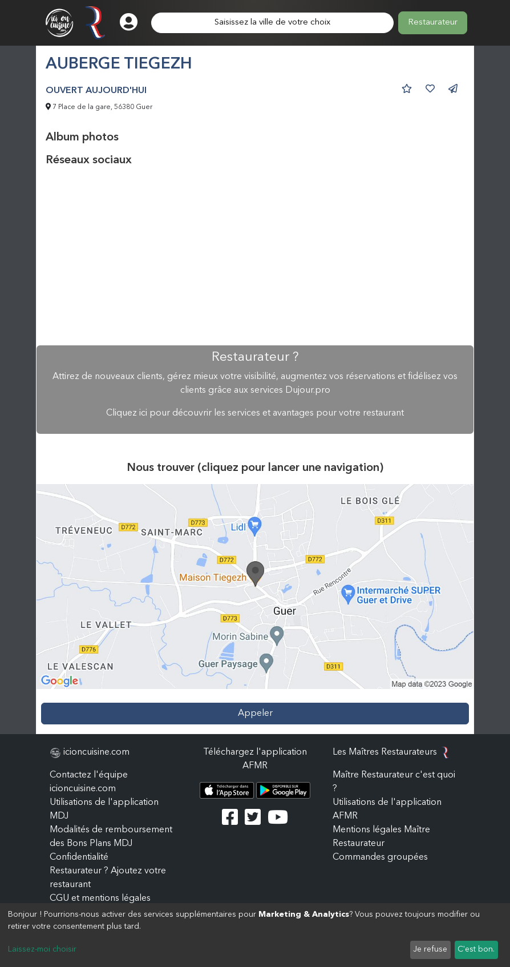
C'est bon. (476, 949)
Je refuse (430, 949)
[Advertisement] (255, 256)
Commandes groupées (380, 857)
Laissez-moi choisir (42, 949)
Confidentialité (79, 857)
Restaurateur (433, 22)
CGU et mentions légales (100, 898)
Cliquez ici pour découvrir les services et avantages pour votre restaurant (255, 413)
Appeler (255, 713)
